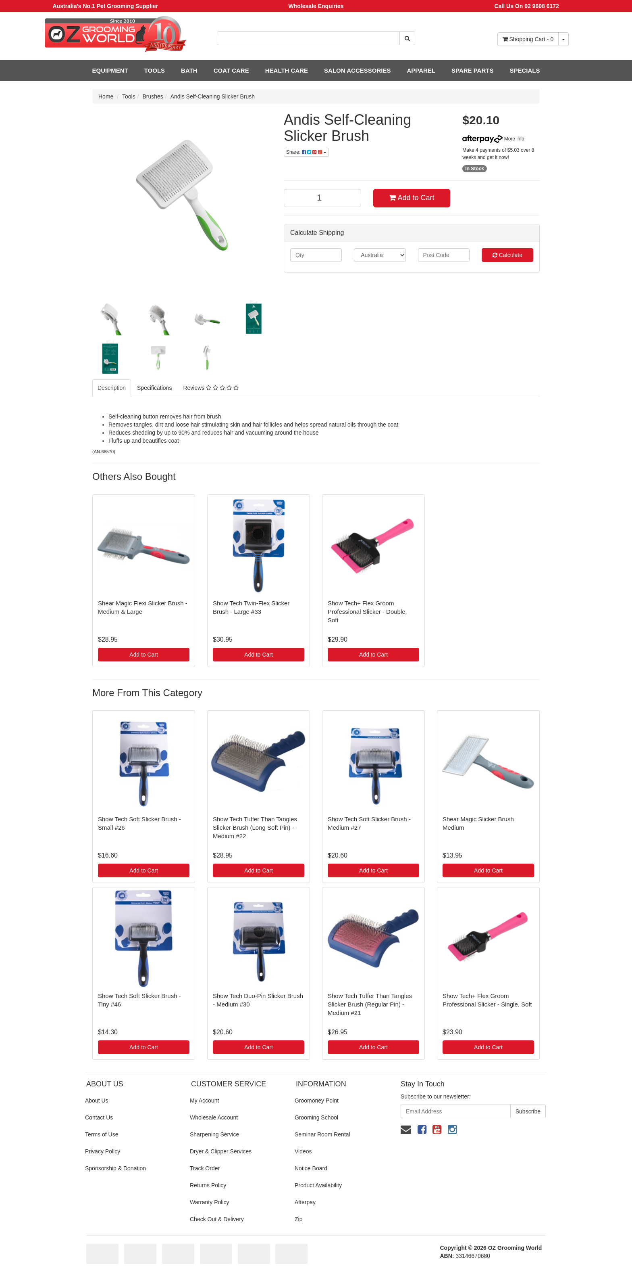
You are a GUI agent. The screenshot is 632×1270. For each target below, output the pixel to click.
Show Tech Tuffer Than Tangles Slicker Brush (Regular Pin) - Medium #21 (370, 1004)
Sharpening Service (214, 1134)
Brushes (153, 96)
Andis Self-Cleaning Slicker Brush (212, 96)
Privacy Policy (102, 1151)
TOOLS (154, 70)
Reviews (210, 388)
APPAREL (421, 70)
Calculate (507, 255)
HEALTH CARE (286, 70)
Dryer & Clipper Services (221, 1151)
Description (112, 388)
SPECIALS (524, 70)
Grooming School (316, 1117)
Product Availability (318, 1185)
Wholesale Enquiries (316, 6)
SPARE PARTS (472, 70)
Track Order (205, 1168)
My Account (204, 1100)
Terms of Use (101, 1134)
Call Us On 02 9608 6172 (526, 6)
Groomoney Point (317, 1100)
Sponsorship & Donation (115, 1168)
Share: (306, 152)
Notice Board (311, 1168)
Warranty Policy (209, 1202)
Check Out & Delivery (217, 1219)
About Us (96, 1100)
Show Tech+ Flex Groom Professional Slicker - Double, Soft (367, 611)
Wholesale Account (214, 1117)
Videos (303, 1151)
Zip (298, 1219)
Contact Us (99, 1117)
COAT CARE (231, 70)
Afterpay (305, 1202)
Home (105, 96)
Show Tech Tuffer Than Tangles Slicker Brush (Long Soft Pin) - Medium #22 (255, 827)
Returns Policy (208, 1185)
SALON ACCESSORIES (357, 70)
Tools (128, 96)
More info (493, 139)
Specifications (154, 388)
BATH (189, 70)
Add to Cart (411, 198)
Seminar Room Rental (322, 1134)
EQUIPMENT (110, 70)
